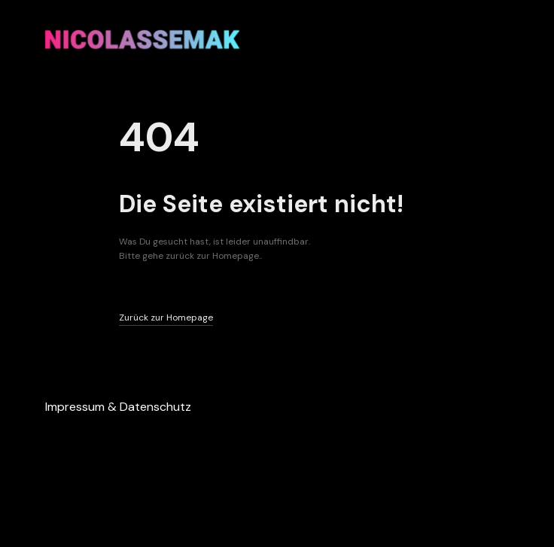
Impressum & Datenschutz (118, 407)
